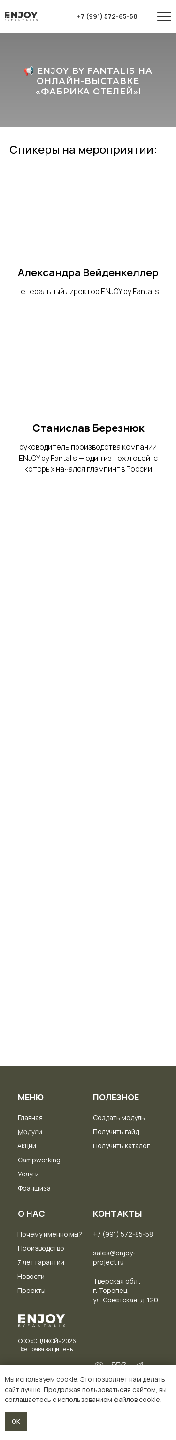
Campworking (39, 1159)
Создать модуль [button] (119, 1117)
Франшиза (34, 1187)
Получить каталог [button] (121, 1145)
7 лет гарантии (40, 1262)
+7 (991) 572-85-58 (123, 1234)
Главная (30, 1117)
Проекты (31, 1290)
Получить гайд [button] (116, 1131)
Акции (26, 1145)
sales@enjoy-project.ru (114, 1257)
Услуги (28, 1173)
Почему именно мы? (49, 1234)
